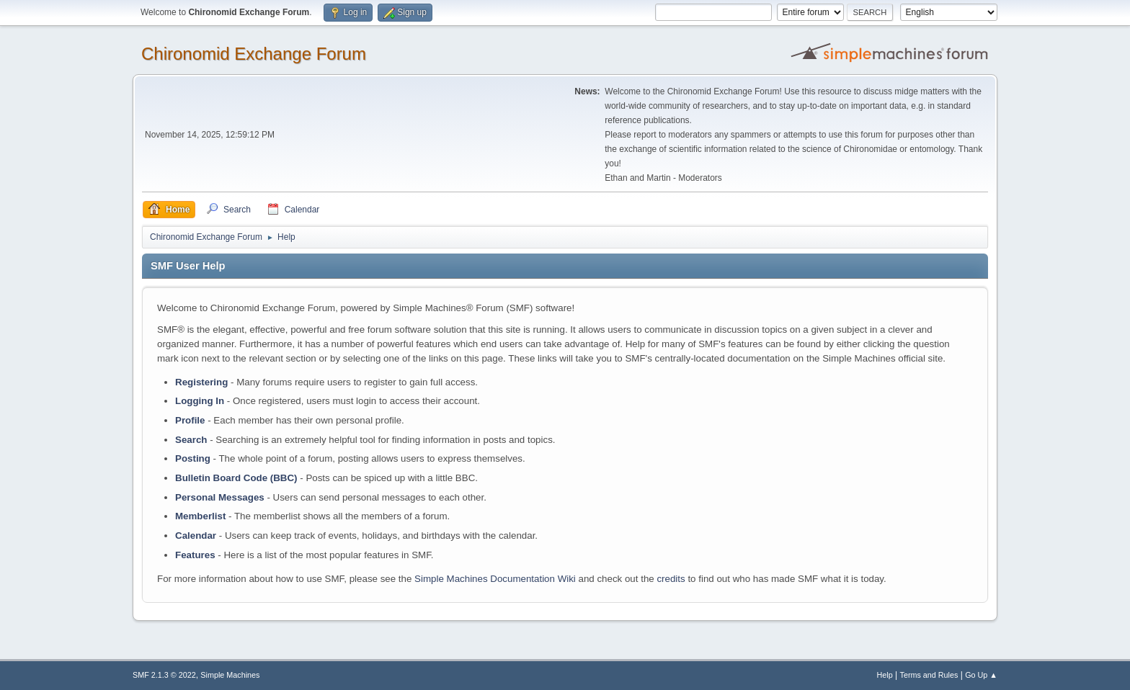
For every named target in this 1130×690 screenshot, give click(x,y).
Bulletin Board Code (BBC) (236, 477)
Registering (201, 382)
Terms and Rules (929, 675)
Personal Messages (219, 497)
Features (195, 555)
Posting (192, 458)
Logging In (199, 400)
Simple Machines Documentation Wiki (495, 578)
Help (885, 675)
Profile (190, 420)
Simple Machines (229, 675)
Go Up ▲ (981, 675)
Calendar (195, 535)
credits (671, 578)
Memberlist (200, 516)
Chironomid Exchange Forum (253, 53)
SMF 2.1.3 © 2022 (164, 675)
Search (191, 439)
